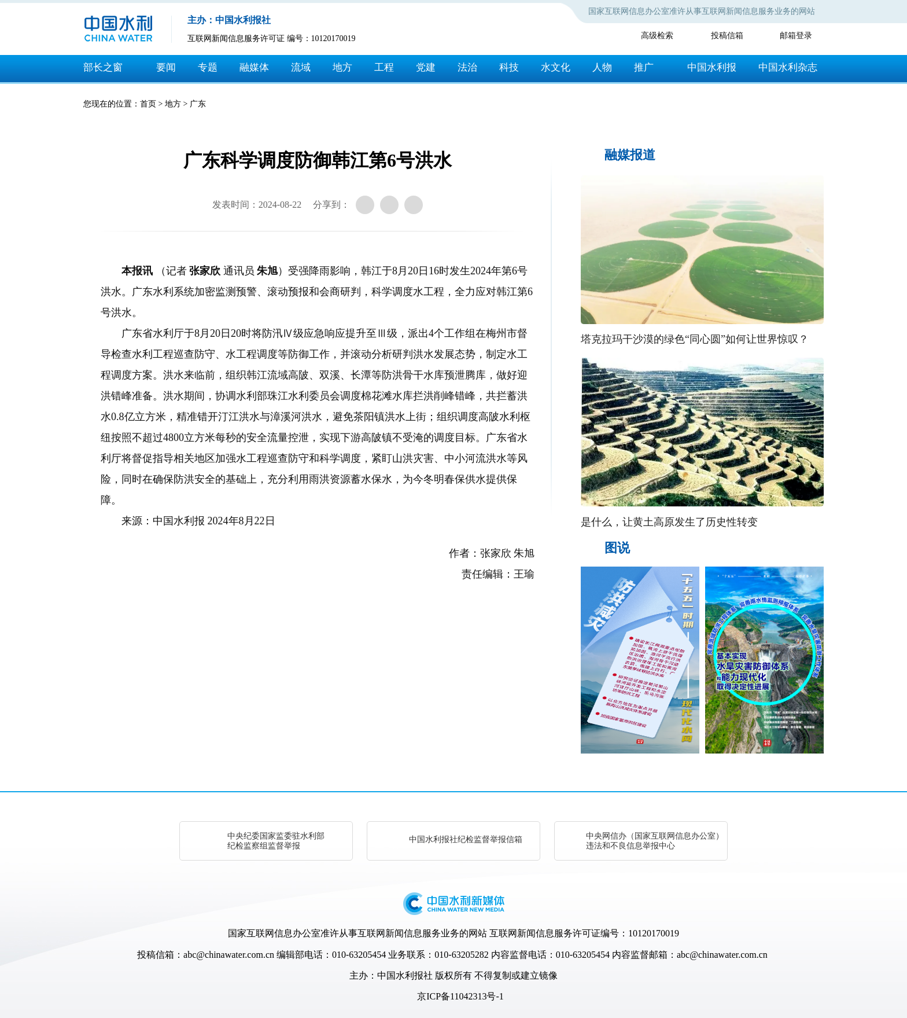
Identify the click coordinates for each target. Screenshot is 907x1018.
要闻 (166, 67)
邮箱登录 (796, 35)
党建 (426, 67)
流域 (301, 67)
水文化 (555, 67)
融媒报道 (629, 155)
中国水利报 (711, 67)
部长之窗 (103, 67)
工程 (384, 67)
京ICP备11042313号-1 (460, 996)
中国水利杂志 (787, 67)
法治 (467, 67)
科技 (509, 67)
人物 (602, 67)
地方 (342, 67)
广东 (198, 104)
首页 (148, 104)
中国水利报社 (405, 975)
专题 (207, 67)
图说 (617, 548)
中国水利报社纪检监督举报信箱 (465, 839)
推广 (644, 67)
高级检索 (657, 35)
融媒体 (254, 67)
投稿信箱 (727, 35)
